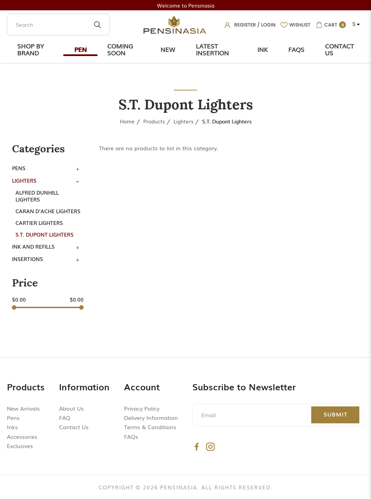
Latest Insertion (212, 49)
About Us (71, 408)
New (167, 49)
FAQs (131, 436)
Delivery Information (151, 417)
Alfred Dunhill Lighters (37, 195)
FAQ (64, 417)
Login (268, 24)
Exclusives (20, 446)
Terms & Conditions (150, 427)
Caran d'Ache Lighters (47, 211)
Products (154, 121)
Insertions (27, 258)
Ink (262, 49)
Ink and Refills (33, 246)
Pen (80, 49)
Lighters (183, 121)
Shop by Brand (30, 49)
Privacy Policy (141, 408)
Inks (12, 427)
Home (127, 121)
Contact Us (339, 49)
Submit (335, 414)
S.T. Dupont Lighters (226, 121)
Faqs (296, 49)
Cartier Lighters (39, 222)
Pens (18, 168)
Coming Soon (120, 49)
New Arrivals (23, 408)
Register (245, 24)
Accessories (22, 436)
